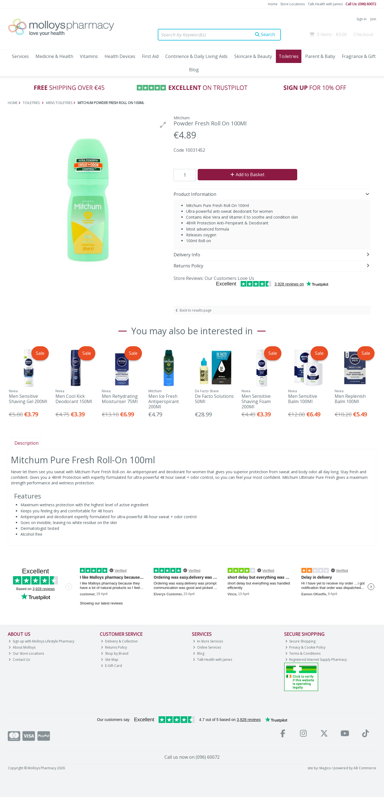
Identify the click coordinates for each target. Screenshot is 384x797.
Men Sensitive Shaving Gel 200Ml (28, 398)
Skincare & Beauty (253, 56)
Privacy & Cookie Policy (305, 647)
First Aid (150, 56)
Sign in (362, 19)
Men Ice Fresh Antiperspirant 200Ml (163, 401)
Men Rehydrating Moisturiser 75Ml (120, 398)
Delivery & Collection (119, 641)
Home (273, 4)
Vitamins (89, 56)
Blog (194, 70)
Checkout (363, 34)
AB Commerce (365, 768)
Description (26, 443)
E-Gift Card (111, 665)
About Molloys (22, 647)
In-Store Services (208, 641)
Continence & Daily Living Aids (196, 56)
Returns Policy (114, 647)
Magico (325, 768)
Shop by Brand (114, 653)
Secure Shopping (300, 641)
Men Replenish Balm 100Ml (350, 398)
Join (373, 19)
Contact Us (19, 659)
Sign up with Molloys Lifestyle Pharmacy (41, 641)
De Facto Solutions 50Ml (214, 398)
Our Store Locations (26, 653)
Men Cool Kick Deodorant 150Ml (73, 398)
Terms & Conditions (303, 653)
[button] (163, 124)
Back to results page (196, 310)
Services (20, 56)
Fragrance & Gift (359, 56)
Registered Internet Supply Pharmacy (316, 659)
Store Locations (292, 4)
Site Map (109, 659)
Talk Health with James (325, 4)
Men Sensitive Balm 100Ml (302, 398)
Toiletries (289, 56)
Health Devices (120, 56)
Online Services (207, 647)
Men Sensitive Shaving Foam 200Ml (256, 401)
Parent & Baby (320, 56)
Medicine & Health (54, 56)
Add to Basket (247, 174)
